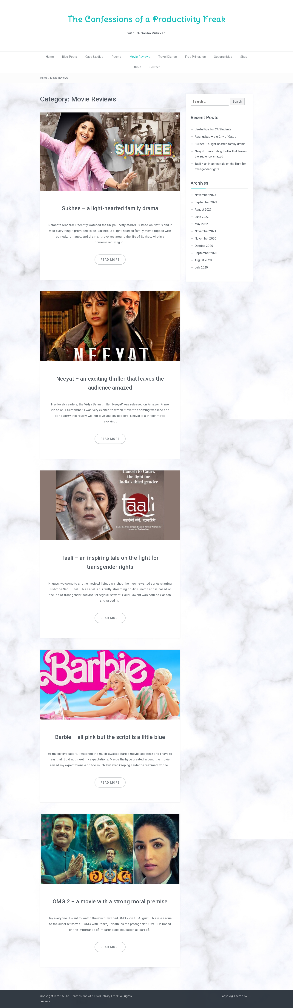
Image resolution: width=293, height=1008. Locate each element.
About (137, 67)
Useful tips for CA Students (213, 129)
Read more (110, 259)
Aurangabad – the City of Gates (215, 136)
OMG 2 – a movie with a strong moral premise (110, 901)
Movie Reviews (139, 56)
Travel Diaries (167, 56)
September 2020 (206, 253)
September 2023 (206, 202)
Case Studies (94, 56)
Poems (116, 56)
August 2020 (203, 260)
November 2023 (205, 195)
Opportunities (223, 56)
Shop (243, 56)
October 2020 (204, 246)
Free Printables (195, 56)
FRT (250, 996)
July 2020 (201, 267)
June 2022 (202, 217)
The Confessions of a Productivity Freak (146, 19)
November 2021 (205, 231)
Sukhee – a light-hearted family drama (110, 208)
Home (50, 56)
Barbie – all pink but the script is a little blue (110, 737)
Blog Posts (69, 56)
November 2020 (205, 238)
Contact (154, 67)
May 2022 (201, 224)
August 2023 (203, 209)
